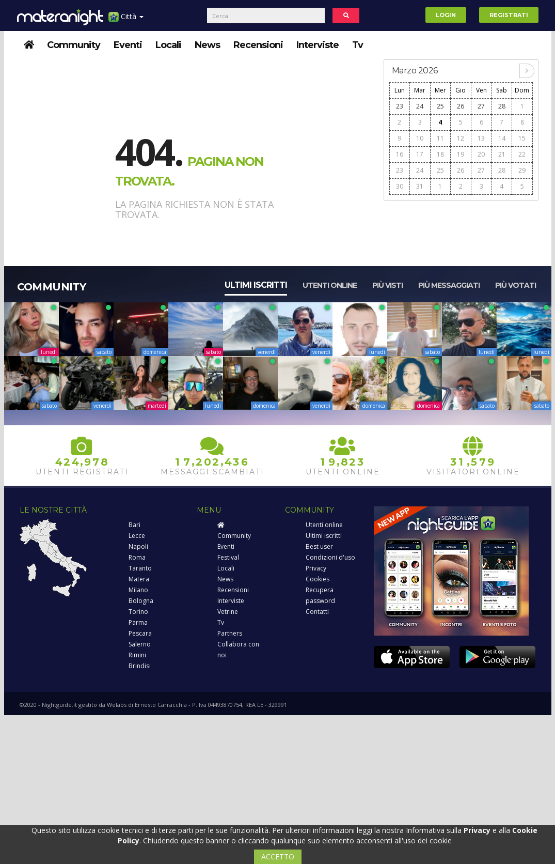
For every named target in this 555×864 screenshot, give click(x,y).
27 (481, 106)
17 (419, 154)
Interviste (317, 45)
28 (501, 106)
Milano (138, 589)
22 (522, 154)
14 (501, 138)
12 (460, 138)
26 (460, 106)
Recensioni (258, 45)
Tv (357, 45)
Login (446, 15)
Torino (138, 611)
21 (501, 154)
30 (399, 186)
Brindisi (140, 665)
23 (399, 106)
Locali (168, 45)
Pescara (140, 633)
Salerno (140, 644)
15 (522, 138)
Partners (229, 633)
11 (440, 138)
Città (126, 20)
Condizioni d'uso (330, 557)
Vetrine (227, 611)
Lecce (137, 535)
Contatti (317, 611)
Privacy (316, 568)
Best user (319, 546)
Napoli (138, 546)
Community (73, 45)
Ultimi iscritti (256, 285)
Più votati (515, 285)
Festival (228, 557)
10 (419, 138)
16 (399, 154)
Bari (134, 524)
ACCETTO (277, 856)
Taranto (140, 568)
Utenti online (330, 285)
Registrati (508, 15)
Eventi (128, 45)
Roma (137, 557)
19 (460, 154)
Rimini (137, 655)
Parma (138, 622)
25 (440, 106)
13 (481, 138)
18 (440, 154)
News (207, 45)
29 (522, 170)
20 (481, 154)
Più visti (387, 285)
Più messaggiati (449, 285)
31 (419, 186)
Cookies (317, 579)
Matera (139, 579)
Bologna (141, 600)
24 (419, 106)
